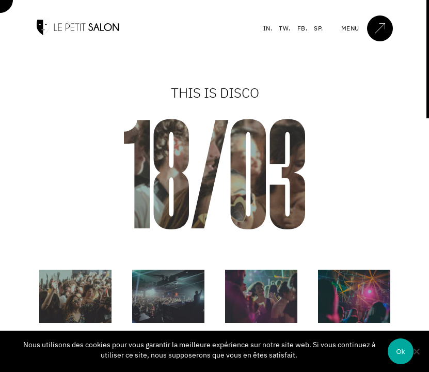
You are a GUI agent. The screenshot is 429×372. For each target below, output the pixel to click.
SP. (318, 28)
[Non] (416, 351)
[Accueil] (78, 33)
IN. (268, 28)
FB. (302, 28)
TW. (285, 28)
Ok (400, 351)
